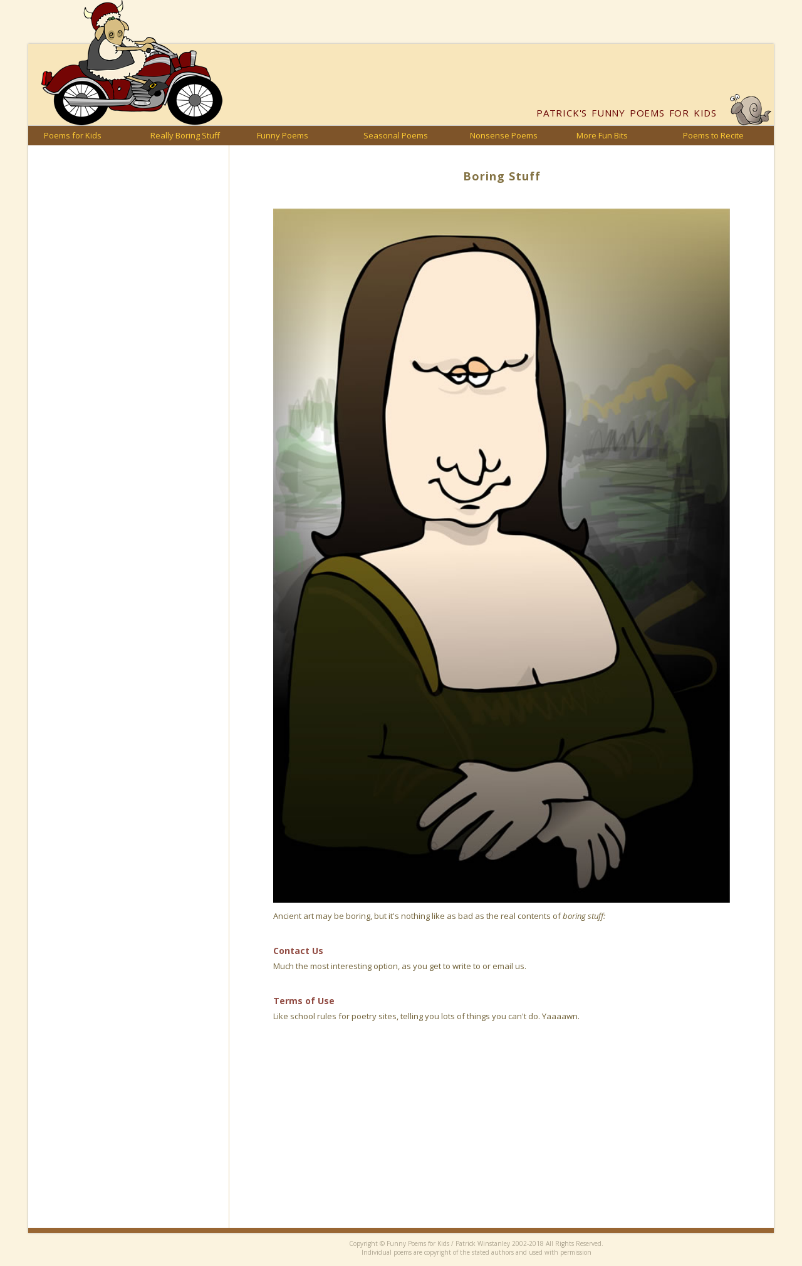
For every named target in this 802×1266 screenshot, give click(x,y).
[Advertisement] (501, 1140)
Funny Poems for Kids (626, 112)
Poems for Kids (73, 135)
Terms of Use (304, 1001)
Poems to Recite (713, 135)
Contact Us (298, 951)
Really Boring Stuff (185, 135)
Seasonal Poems (395, 135)
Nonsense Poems (504, 135)
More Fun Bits (602, 135)
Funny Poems (282, 135)
